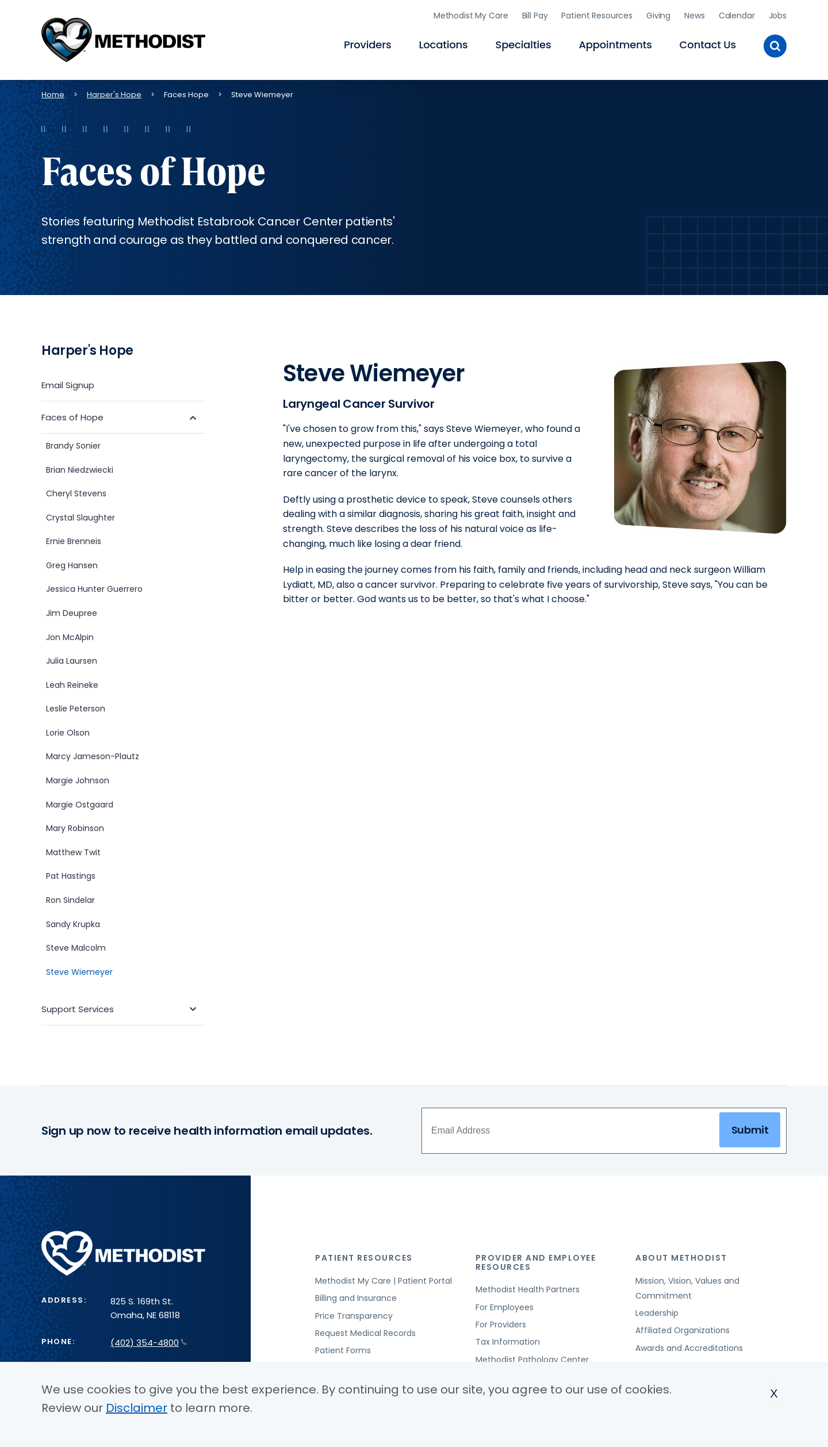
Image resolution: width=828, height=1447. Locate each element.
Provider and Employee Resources (536, 1260)
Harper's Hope (114, 92)
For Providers (501, 1322)
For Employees (505, 1305)
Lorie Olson (68, 730)
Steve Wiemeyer (79, 969)
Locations (443, 43)
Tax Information (508, 1339)
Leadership (656, 1310)
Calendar (737, 14)
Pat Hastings (70, 873)
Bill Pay (535, 14)
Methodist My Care (471, 14)
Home (52, 92)
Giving (658, 14)
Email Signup (67, 383)
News (694, 14)
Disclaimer (136, 1408)
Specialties (523, 43)
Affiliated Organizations (682, 1328)
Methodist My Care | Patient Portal (383, 1278)
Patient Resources (596, 14)
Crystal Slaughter (80, 515)
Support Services (77, 1007)
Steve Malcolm (76, 945)
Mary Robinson (75, 826)
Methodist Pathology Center (532, 1357)
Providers (367, 43)
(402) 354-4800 (148, 1340)
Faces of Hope (72, 415)
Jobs (778, 14)
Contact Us (708, 43)
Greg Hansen (72, 563)
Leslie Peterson (75, 706)
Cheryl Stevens (76, 491)
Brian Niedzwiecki (81, 467)
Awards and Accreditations (689, 1346)
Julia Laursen (71, 658)
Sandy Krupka (73, 922)
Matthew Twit (73, 850)
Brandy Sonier (73, 443)
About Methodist (681, 1255)
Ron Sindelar (70, 898)
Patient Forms (343, 1348)
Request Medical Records (365, 1331)
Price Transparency (354, 1313)
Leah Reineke (72, 682)
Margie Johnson (77, 778)
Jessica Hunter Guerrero (94, 586)
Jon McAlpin (70, 635)
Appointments (614, 43)
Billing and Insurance (356, 1295)
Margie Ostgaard (79, 802)
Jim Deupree (71, 611)
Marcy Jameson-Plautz (92, 754)
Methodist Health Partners (528, 1287)
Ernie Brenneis (73, 539)
